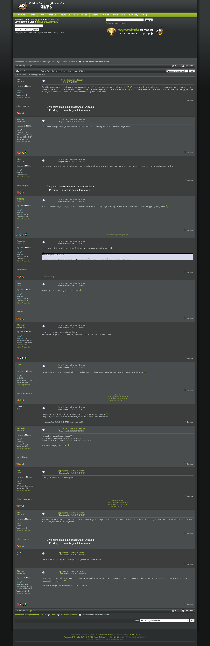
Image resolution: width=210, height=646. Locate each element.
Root (53, 61)
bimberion (21, 428)
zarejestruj (53, 19)
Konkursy (133, 15)
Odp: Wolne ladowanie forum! (71, 119)
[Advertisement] (69, 49)
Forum (32, 15)
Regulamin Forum (117, 395)
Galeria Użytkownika (23, 97)
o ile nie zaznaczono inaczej (102, 634)
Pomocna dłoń (80, 15)
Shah (18, 364)
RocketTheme (118, 637)
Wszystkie (31, 65)
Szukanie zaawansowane (116, 23)
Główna (21, 15)
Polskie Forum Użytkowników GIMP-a (30, 61)
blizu (18, 79)
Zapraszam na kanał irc (117, 400)
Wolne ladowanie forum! (72, 80)
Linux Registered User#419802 (118, 397)
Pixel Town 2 (119, 15)
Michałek (20, 241)
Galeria (95, 15)
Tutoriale (52, 15)
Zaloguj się (36, 19)
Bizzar (19, 283)
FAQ (42, 15)
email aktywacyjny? (47, 22)
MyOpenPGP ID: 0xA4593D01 (117, 399)
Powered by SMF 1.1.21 (72, 637)
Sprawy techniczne (69, 61)
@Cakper (20, 119)
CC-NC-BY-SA (134, 634)
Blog (144, 15)
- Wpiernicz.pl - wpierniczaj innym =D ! (117, 235)
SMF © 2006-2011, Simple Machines (93, 637)
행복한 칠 (20, 199)
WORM (106, 15)
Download (65, 15)
